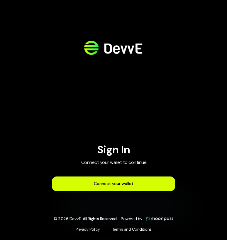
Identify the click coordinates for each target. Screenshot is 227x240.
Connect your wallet (113, 183)
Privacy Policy (88, 229)
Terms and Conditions (132, 229)
